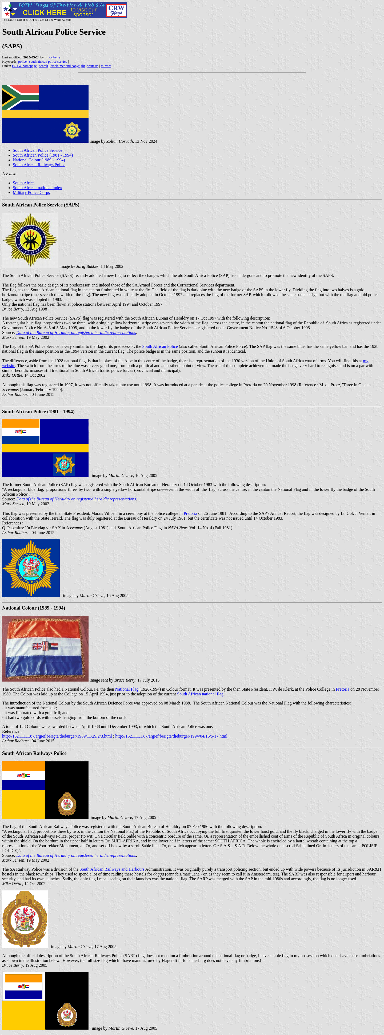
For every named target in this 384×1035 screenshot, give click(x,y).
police (22, 61)
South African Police (160, 346)
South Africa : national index (37, 187)
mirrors (106, 66)
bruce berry (53, 57)
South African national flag (200, 694)
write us (93, 66)
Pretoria (190, 513)
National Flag (127, 689)
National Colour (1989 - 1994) (39, 160)
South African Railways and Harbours (112, 869)
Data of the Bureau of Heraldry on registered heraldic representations (76, 332)
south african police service (48, 61)
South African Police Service (37, 150)
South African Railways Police (39, 164)
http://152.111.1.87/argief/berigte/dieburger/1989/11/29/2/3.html (57, 736)
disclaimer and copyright (67, 66)
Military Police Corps (31, 192)
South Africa (23, 183)
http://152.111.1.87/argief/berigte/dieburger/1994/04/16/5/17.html (171, 736)
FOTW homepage (24, 66)
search (43, 66)
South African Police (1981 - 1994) (43, 155)
